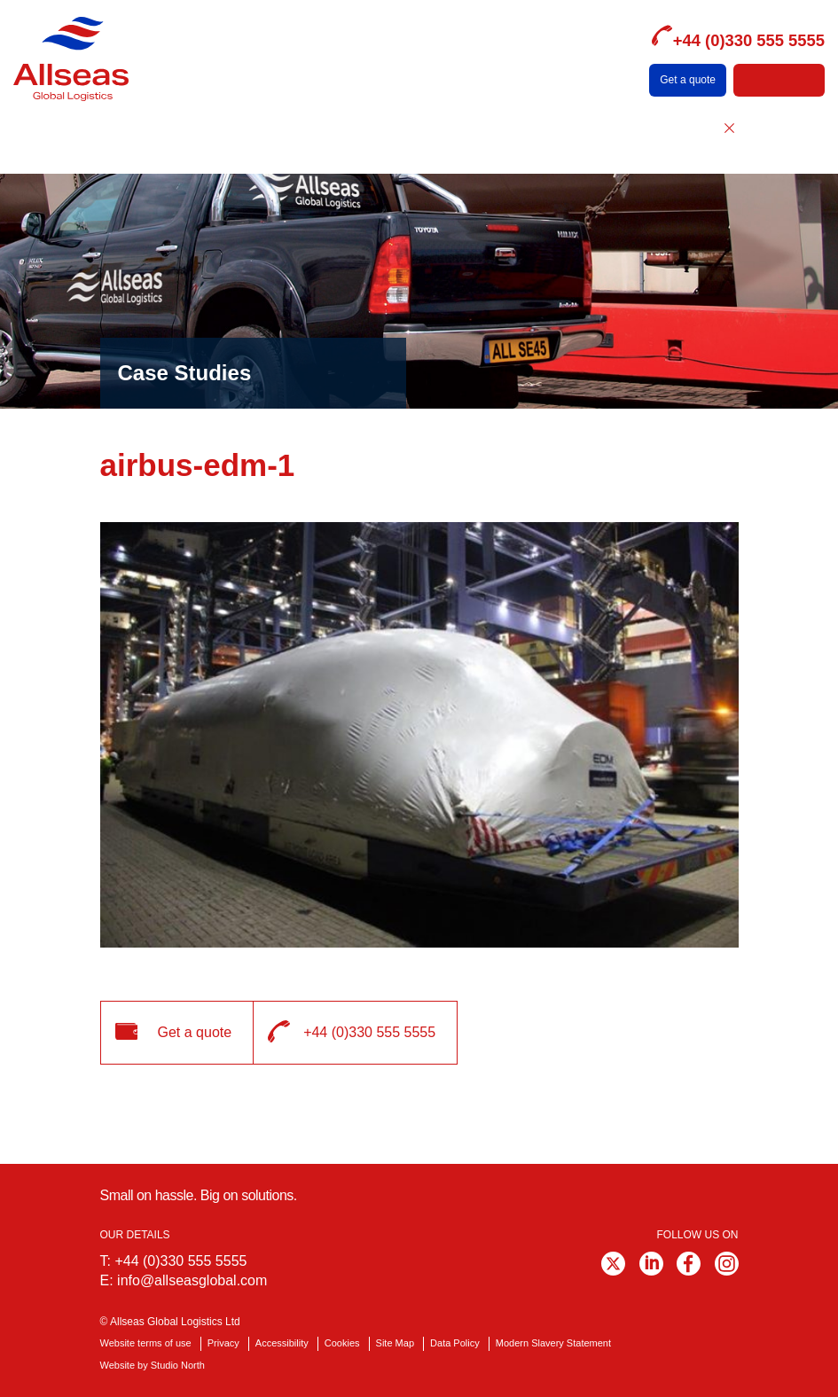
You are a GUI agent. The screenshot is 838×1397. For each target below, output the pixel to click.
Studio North (178, 1365)
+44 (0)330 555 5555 (180, 1260)
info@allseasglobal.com (192, 1280)
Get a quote (688, 80)
